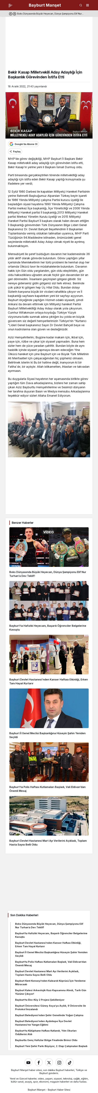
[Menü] (10, 5)
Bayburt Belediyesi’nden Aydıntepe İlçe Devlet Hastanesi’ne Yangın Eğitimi (43, 1023)
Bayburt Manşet (45, 5)
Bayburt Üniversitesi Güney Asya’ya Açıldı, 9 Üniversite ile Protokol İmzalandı (50, 1007)
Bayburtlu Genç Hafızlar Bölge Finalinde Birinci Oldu (46, 1040)
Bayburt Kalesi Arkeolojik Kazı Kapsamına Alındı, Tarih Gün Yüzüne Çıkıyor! (50, 992)
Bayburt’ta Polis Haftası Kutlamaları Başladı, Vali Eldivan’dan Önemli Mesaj (50, 963)
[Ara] (80, 5)
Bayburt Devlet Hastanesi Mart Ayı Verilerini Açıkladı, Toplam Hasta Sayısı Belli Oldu (47, 973)
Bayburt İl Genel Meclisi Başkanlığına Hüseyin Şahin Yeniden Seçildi (51, 954)
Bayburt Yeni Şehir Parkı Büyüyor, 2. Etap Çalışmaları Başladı (51, 1046)
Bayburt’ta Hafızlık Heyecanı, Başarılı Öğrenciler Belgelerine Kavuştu (51, 935)
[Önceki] (11, 13)
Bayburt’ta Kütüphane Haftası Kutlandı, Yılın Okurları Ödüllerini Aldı (46, 1032)
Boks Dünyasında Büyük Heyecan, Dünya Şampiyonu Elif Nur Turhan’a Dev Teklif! (49, 925)
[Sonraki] (14, 13)
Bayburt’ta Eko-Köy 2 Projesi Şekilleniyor (39, 999)
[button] (87, 5)
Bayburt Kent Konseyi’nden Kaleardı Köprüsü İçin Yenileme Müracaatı (50, 982)
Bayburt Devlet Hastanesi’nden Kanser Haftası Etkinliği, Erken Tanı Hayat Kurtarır (48, 944)
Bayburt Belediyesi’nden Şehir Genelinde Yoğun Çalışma (49, 1015)
